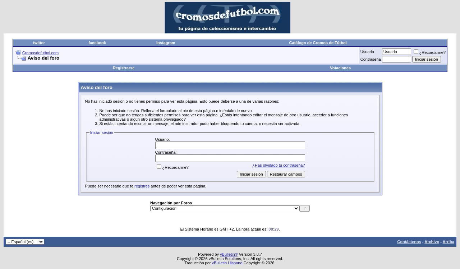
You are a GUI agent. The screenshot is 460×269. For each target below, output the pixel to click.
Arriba (448, 242)
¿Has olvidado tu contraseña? (278, 165)
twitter (39, 43)
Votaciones (340, 68)
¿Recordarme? (430, 52)
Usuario (367, 52)
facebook (97, 43)
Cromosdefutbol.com (40, 53)
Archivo (431, 242)
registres (142, 186)
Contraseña (370, 59)
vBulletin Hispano (227, 263)
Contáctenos (409, 242)
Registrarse (124, 68)
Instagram (165, 43)
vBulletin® (229, 254)
